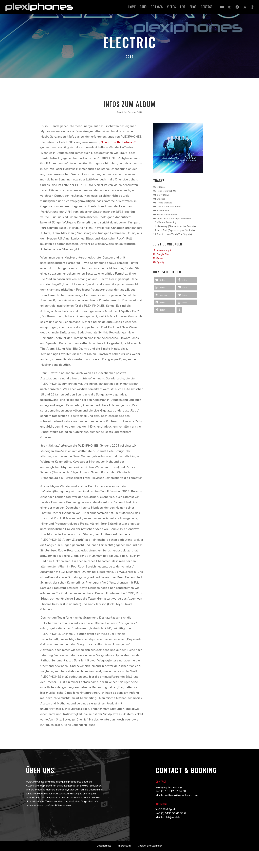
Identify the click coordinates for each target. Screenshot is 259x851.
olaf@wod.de (172, 817)
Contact (207, 7)
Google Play (161, 254)
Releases (157, 7)
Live (182, 7)
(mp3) (168, 250)
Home (132, 7)
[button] (164, 280)
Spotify (158, 262)
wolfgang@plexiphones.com (181, 795)
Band (143, 7)
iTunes (158, 258)
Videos (171, 7)
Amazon (159, 250)
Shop (193, 7)
